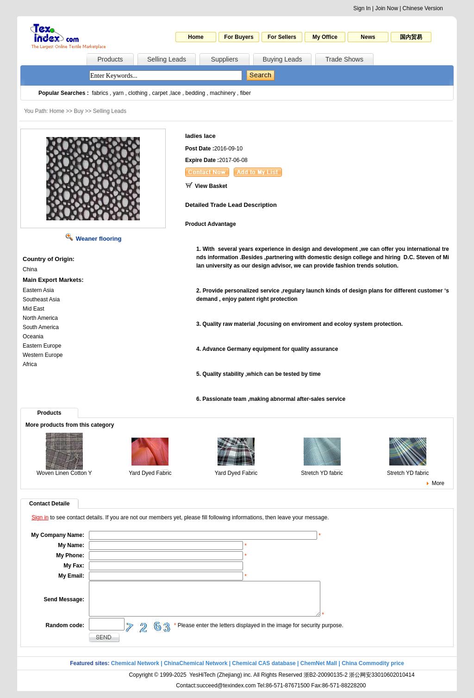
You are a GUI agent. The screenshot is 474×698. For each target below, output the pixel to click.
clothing (137, 93)
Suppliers (224, 59)
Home (195, 37)
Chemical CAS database (263, 670)
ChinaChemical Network (195, 670)
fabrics (100, 93)
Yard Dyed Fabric (150, 470)
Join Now (386, 8)
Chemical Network (136, 670)
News (368, 37)
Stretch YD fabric (322, 470)
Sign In (361, 8)
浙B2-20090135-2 (326, 682)
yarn (118, 93)
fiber (245, 93)
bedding (196, 93)
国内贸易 (411, 37)
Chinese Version (423, 8)
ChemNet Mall (318, 670)
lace (176, 93)
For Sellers (282, 37)
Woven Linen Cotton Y (64, 470)
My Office (324, 37)
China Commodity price (373, 670)
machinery (222, 93)
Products (110, 59)
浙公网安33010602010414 (381, 682)
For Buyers (238, 37)
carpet (160, 93)
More (438, 483)
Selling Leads (166, 59)
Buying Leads (282, 59)
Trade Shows (344, 59)
